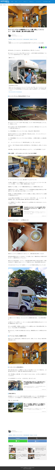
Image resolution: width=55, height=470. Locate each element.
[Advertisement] (27, 420)
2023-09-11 (14, 430)
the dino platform (28, 468)
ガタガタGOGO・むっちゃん (17, 431)
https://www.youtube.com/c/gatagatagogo (15, 91)
